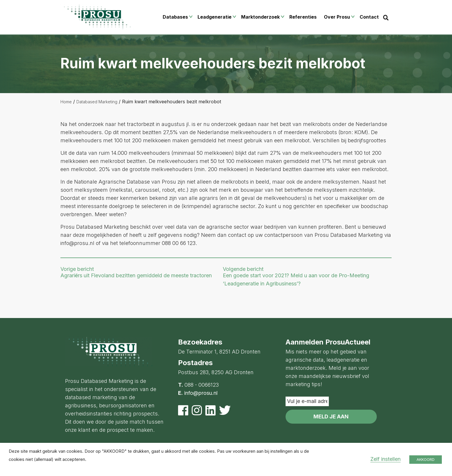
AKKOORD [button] (426, 459)
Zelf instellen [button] (385, 459)
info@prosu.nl (201, 393)
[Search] (386, 17)
